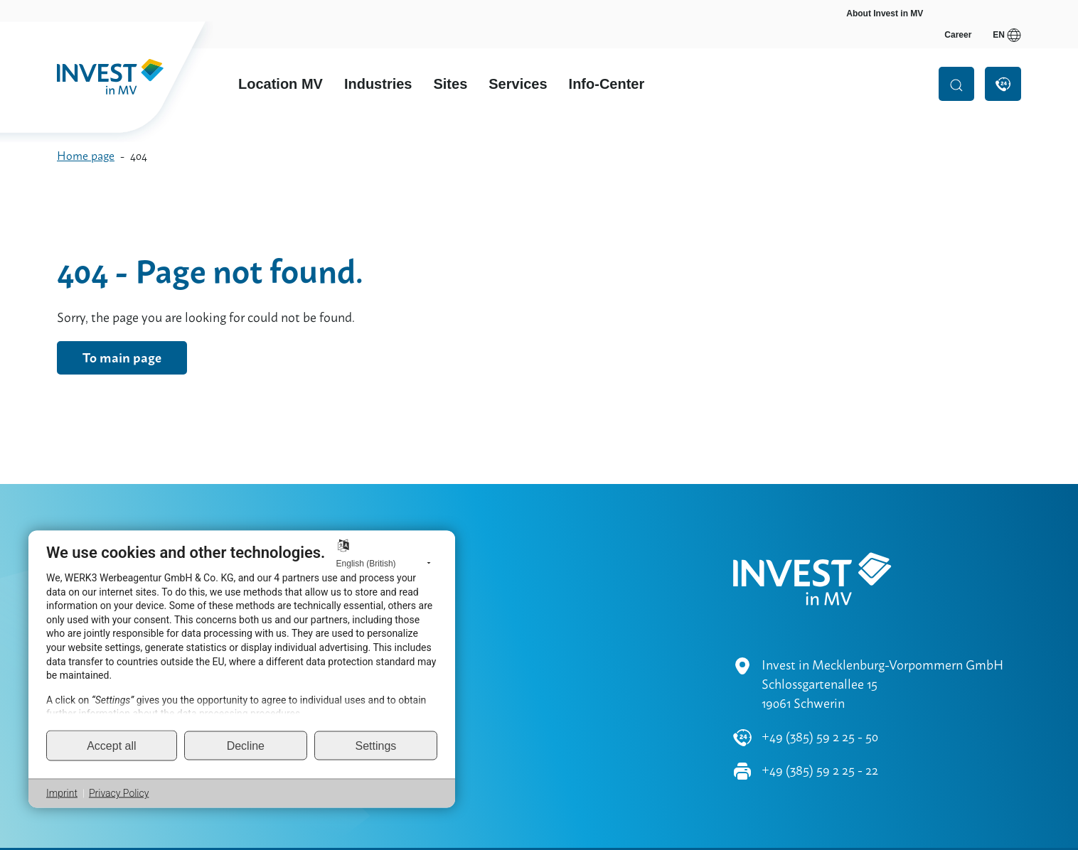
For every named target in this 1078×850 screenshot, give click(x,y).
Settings (376, 745)
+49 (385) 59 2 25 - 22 (820, 729)
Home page (85, 156)
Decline (246, 745)
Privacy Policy (119, 793)
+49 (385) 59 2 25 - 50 (820, 695)
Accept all (111, 745)
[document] (241, 636)
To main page (121, 358)
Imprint (62, 793)
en (1007, 13)
